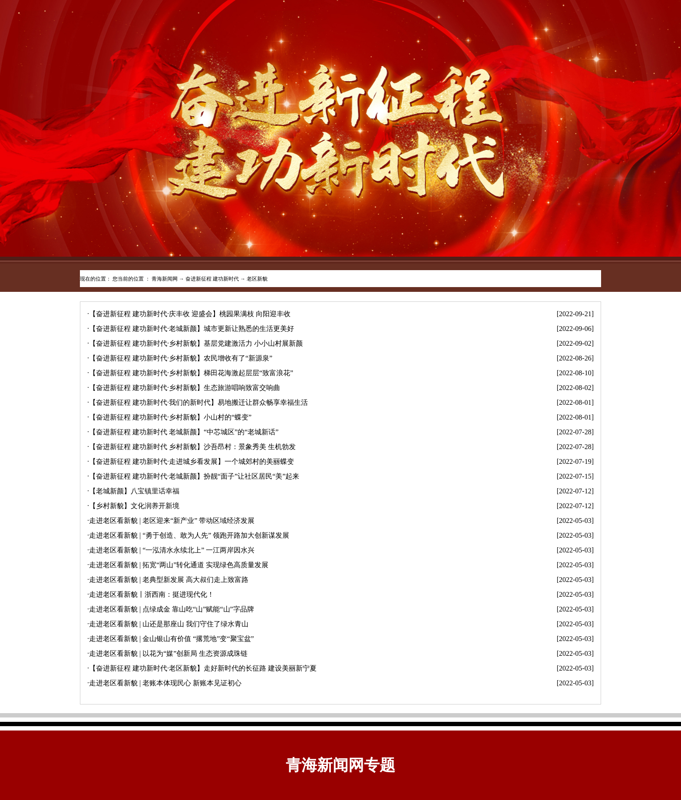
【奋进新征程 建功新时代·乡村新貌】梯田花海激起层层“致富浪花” (191, 373)
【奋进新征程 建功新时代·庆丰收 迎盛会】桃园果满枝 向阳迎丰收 (190, 313)
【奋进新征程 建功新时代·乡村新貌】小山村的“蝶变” (170, 417)
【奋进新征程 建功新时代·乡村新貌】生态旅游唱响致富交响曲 (184, 387)
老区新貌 (257, 279)
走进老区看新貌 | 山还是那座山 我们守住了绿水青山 (168, 624)
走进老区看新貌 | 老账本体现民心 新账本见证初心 (165, 683)
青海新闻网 (165, 279)
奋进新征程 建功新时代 (212, 279)
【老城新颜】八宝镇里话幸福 (134, 491)
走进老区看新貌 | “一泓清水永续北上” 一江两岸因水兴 (172, 550)
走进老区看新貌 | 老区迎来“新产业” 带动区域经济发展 (172, 520)
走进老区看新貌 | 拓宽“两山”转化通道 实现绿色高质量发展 (178, 565)
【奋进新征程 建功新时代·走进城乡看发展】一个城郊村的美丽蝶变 (191, 461)
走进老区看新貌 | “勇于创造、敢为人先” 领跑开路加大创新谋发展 (189, 535)
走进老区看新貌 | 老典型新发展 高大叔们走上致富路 (168, 579)
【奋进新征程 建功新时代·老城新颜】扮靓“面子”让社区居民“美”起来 (194, 476)
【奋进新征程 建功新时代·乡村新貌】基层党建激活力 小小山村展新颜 (196, 343)
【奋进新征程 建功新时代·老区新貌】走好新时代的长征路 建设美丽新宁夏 (203, 668)
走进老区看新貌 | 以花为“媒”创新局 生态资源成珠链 (168, 653)
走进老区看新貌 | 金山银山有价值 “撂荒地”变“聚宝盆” (171, 638)
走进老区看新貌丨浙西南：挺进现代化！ (151, 594)
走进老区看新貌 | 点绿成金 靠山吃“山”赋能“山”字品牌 (171, 609)
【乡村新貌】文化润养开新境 (134, 505)
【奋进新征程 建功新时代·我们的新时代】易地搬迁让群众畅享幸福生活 (198, 402)
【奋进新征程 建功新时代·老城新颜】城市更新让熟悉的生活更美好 (191, 328)
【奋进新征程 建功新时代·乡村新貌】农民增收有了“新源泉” (180, 358)
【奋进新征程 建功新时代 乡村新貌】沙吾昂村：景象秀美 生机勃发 (192, 446)
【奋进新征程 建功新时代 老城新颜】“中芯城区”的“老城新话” (183, 432)
